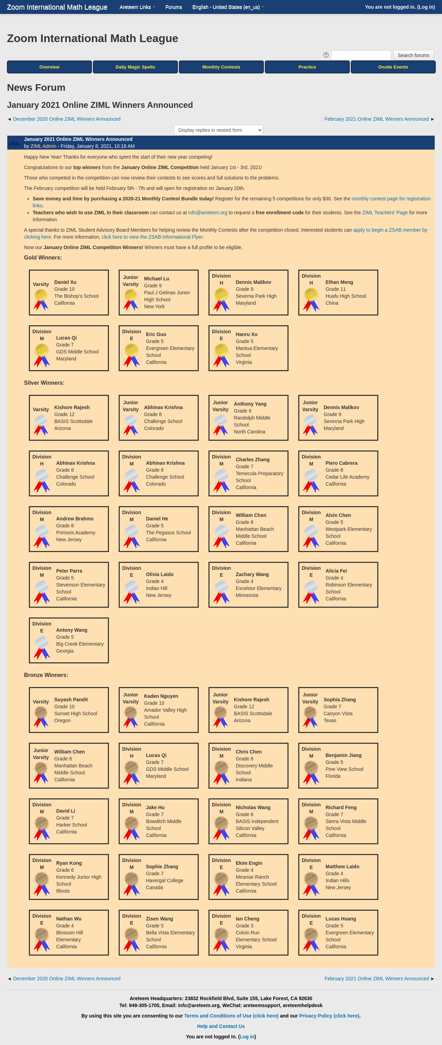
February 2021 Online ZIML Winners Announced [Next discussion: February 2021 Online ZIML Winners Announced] (376, 119)
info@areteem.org (207, 212)
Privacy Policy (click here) (329, 1016)
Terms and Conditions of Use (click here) (231, 1016)
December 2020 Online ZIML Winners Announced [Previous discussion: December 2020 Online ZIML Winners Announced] (66, 119)
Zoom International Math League (57, 7)
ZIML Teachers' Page (385, 212)
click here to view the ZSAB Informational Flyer (152, 237)
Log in (426, 7)
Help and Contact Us (221, 1026)
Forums (174, 7)
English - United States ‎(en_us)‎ (228, 7)
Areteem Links (137, 7)
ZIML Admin (43, 146)
